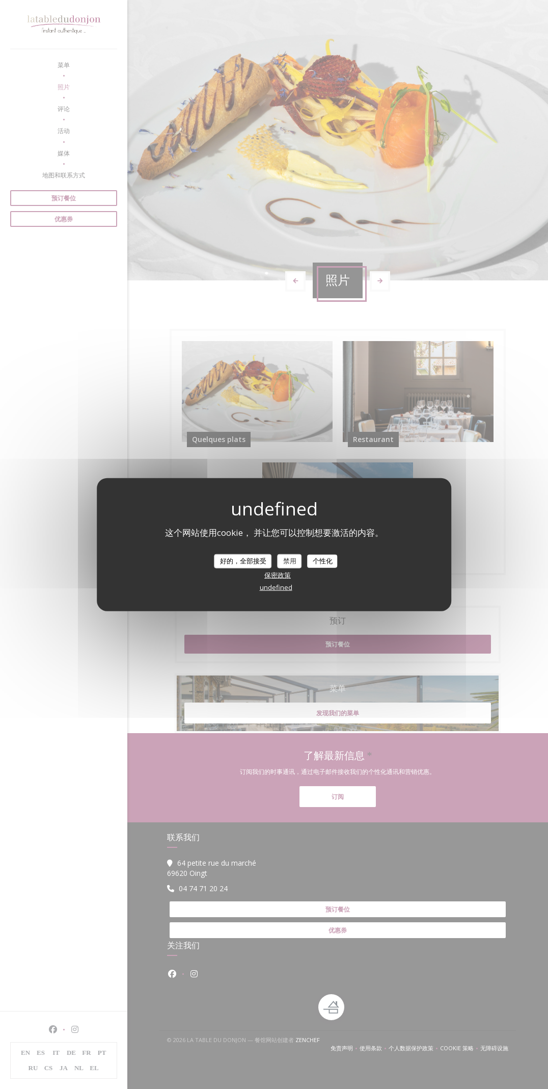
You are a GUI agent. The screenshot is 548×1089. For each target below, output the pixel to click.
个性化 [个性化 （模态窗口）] (323, 560)
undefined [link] (276, 586)
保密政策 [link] (277, 574)
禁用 (289, 560)
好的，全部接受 (243, 560)
